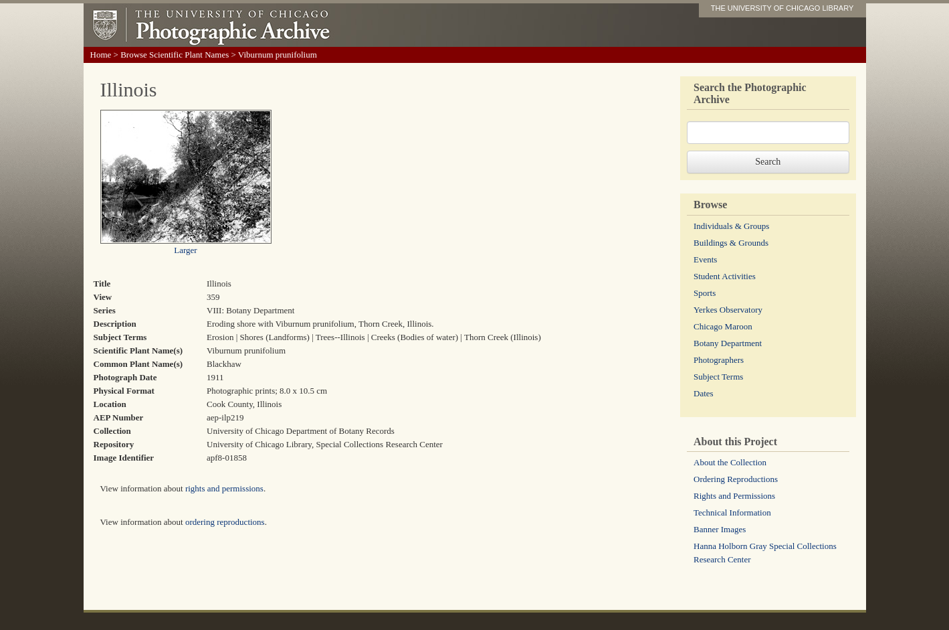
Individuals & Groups (731, 226)
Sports (705, 293)
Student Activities (725, 276)
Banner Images (720, 529)
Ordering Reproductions (736, 479)
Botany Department (728, 343)
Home (101, 55)
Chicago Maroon (723, 326)
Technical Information (732, 512)
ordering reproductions (225, 522)
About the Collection (730, 462)
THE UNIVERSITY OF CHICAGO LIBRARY (782, 8)
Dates (704, 393)
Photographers (719, 360)
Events (705, 259)
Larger (185, 250)
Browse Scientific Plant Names (174, 55)
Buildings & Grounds (731, 243)
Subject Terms (718, 377)
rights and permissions (224, 488)
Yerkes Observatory (728, 310)
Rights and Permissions (734, 496)
